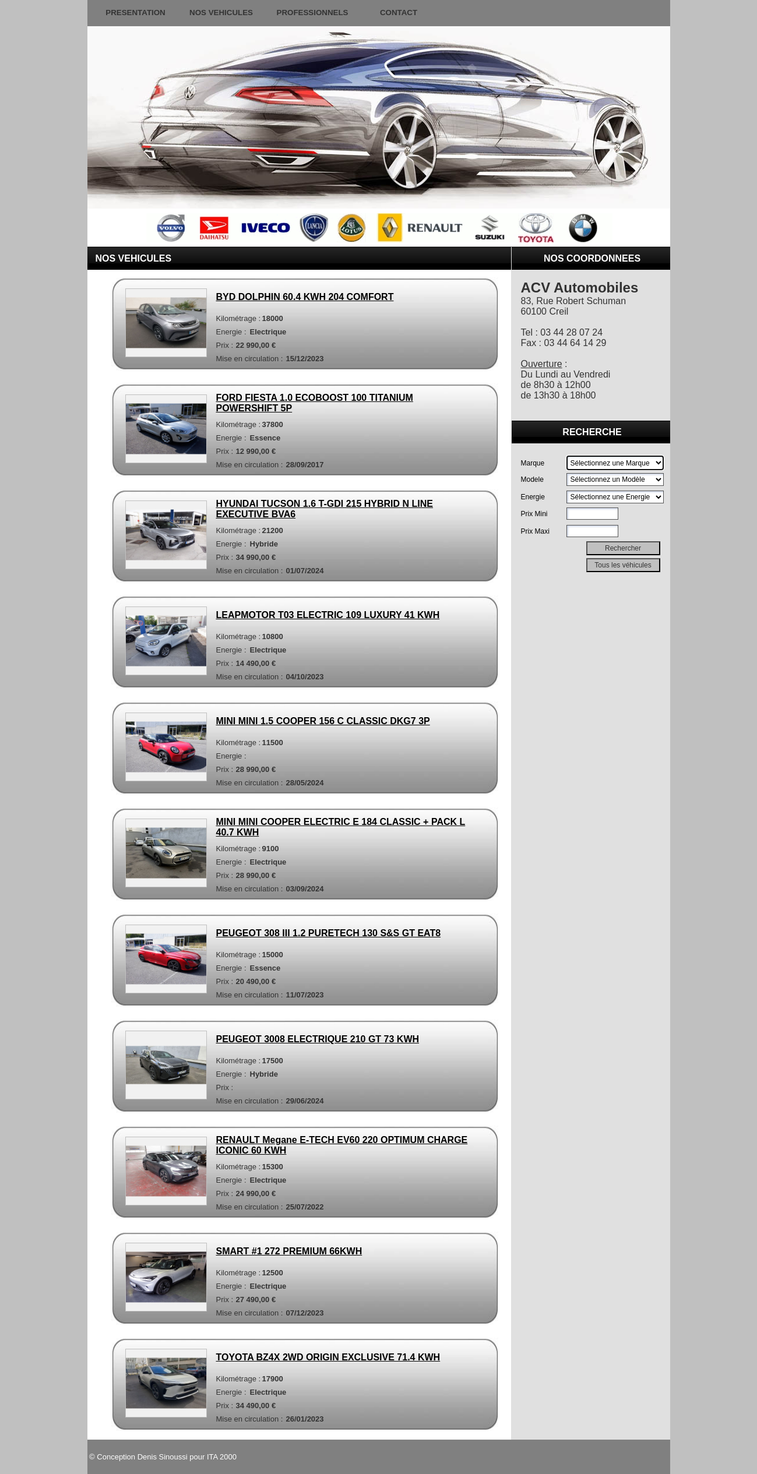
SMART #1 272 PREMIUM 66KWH (289, 1251)
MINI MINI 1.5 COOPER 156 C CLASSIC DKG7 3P (323, 721)
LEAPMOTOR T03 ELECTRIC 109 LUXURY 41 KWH (328, 615)
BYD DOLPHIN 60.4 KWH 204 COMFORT (305, 297)
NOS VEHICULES (221, 12)
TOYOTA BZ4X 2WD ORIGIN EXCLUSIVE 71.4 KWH (328, 1357)
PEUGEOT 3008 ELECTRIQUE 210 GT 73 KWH (318, 1039)
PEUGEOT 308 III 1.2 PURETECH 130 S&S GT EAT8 (328, 933)
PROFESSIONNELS (312, 12)
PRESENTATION (135, 12)
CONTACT (398, 12)
